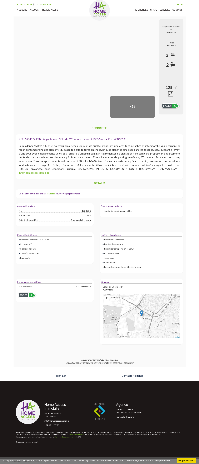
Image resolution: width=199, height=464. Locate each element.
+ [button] (107, 298)
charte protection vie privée (65, 437)
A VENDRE (22, 10)
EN (182, 4)
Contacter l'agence (133, 375)
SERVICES (165, 10)
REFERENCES (141, 10)
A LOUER (34, 10)
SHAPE (153, 10)
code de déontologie (76, 434)
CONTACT (177, 10)
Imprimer (60, 375)
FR (178, 4)
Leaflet (177, 337)
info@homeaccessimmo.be (56, 421)
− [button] (107, 302)
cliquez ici (50, 193)
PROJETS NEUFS (49, 10)
